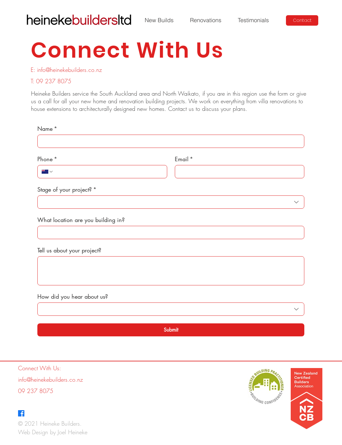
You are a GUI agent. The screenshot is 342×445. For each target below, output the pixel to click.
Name (47, 128)
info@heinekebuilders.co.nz (69, 69)
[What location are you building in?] (169, 232)
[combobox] (170, 202)
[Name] (169, 141)
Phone (47, 159)
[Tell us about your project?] (171, 271)
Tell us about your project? (69, 250)
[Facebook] (21, 413)
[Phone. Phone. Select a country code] (47, 171)
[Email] (238, 171)
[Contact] (302, 20)
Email (184, 159)
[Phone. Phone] (108, 171)
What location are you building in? (81, 219)
